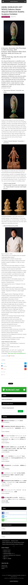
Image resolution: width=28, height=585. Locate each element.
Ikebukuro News (5, 16)
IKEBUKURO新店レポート (9, 553)
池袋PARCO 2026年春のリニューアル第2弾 (13, 420)
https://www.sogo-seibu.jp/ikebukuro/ (17, 353)
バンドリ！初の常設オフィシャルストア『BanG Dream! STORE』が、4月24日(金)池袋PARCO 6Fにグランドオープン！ (13, 458)
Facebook (5, 366)
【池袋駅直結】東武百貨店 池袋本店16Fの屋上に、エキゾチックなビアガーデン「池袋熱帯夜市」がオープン (13, 428)
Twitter (4, 363)
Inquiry (2, 568)
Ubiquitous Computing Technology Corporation (16, 575)
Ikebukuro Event (6, 550)
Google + (5, 369)
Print (4, 374)
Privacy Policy (4, 566)
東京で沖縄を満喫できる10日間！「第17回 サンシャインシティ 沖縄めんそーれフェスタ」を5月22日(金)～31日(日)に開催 (13, 499)
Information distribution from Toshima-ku (12, 555)
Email (4, 371)
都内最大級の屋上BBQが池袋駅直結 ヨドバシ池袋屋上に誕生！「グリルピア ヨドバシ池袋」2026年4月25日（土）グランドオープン (13, 482)
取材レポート (6, 556)
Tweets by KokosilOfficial (6, 399)
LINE (4, 520)
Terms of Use (4, 565)
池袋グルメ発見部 (7, 558)
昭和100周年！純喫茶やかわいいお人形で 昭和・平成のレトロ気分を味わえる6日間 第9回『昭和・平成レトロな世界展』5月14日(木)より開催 (13, 448)
